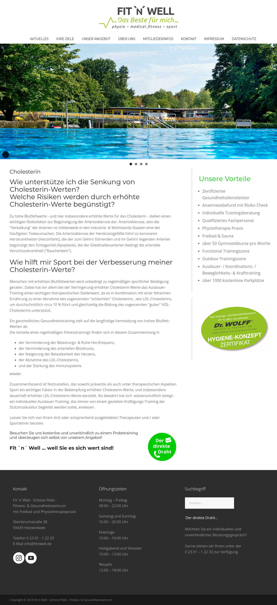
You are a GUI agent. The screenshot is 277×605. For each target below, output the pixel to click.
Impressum (214, 39)
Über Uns (126, 39)
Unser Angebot (96, 39)
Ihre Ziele (65, 39)
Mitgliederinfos (158, 39)
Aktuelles (39, 39)
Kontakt (188, 39)
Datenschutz (244, 39)
